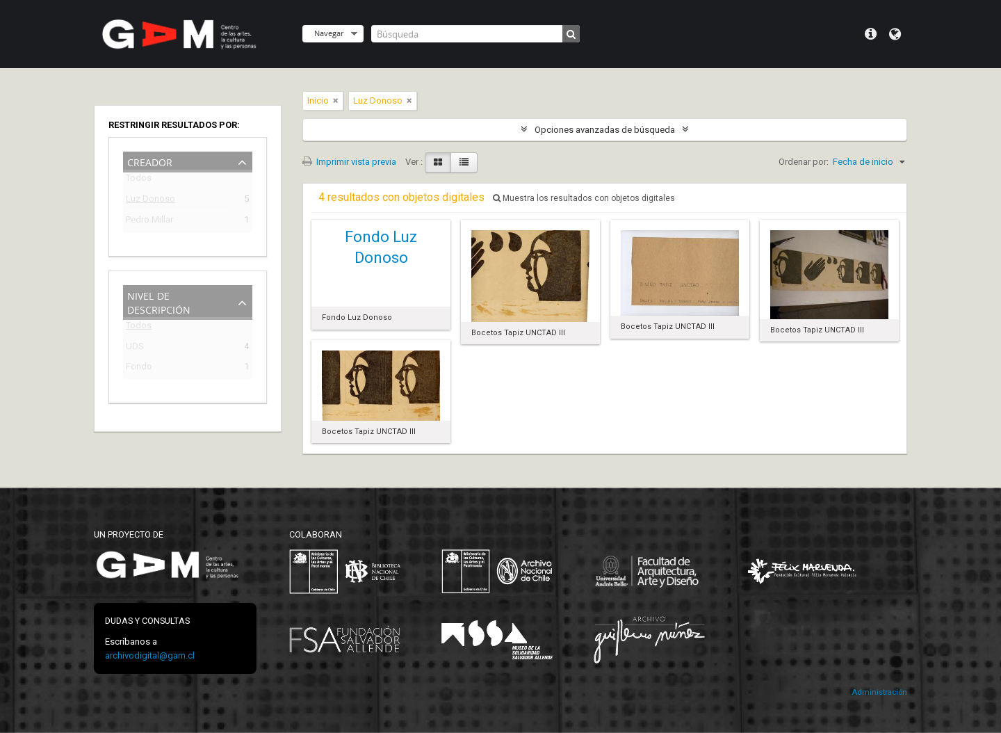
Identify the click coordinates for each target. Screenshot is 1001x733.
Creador (149, 161)
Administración (879, 692)
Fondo (139, 368)
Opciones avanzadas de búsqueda (605, 129)
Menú (870, 34)
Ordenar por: (804, 161)
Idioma (895, 34)
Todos (139, 180)
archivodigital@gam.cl (150, 655)
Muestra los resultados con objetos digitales (584, 198)
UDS (135, 348)
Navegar (328, 33)
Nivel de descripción (158, 301)
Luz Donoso (150, 201)
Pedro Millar (149, 221)
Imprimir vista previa (349, 161)
